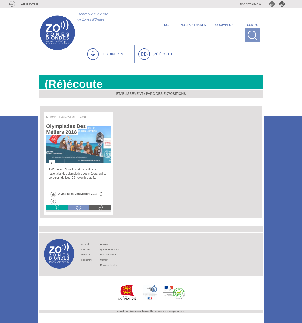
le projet (166, 24)
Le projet (104, 244)
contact (253, 24)
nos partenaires (193, 24)
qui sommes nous (226, 24)
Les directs (86, 249)
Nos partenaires (108, 254)
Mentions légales (108, 265)
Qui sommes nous (109, 249)
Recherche (86, 259)
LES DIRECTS (105, 54)
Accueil (85, 244)
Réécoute (86, 254)
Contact (104, 259)
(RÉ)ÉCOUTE (155, 54)
